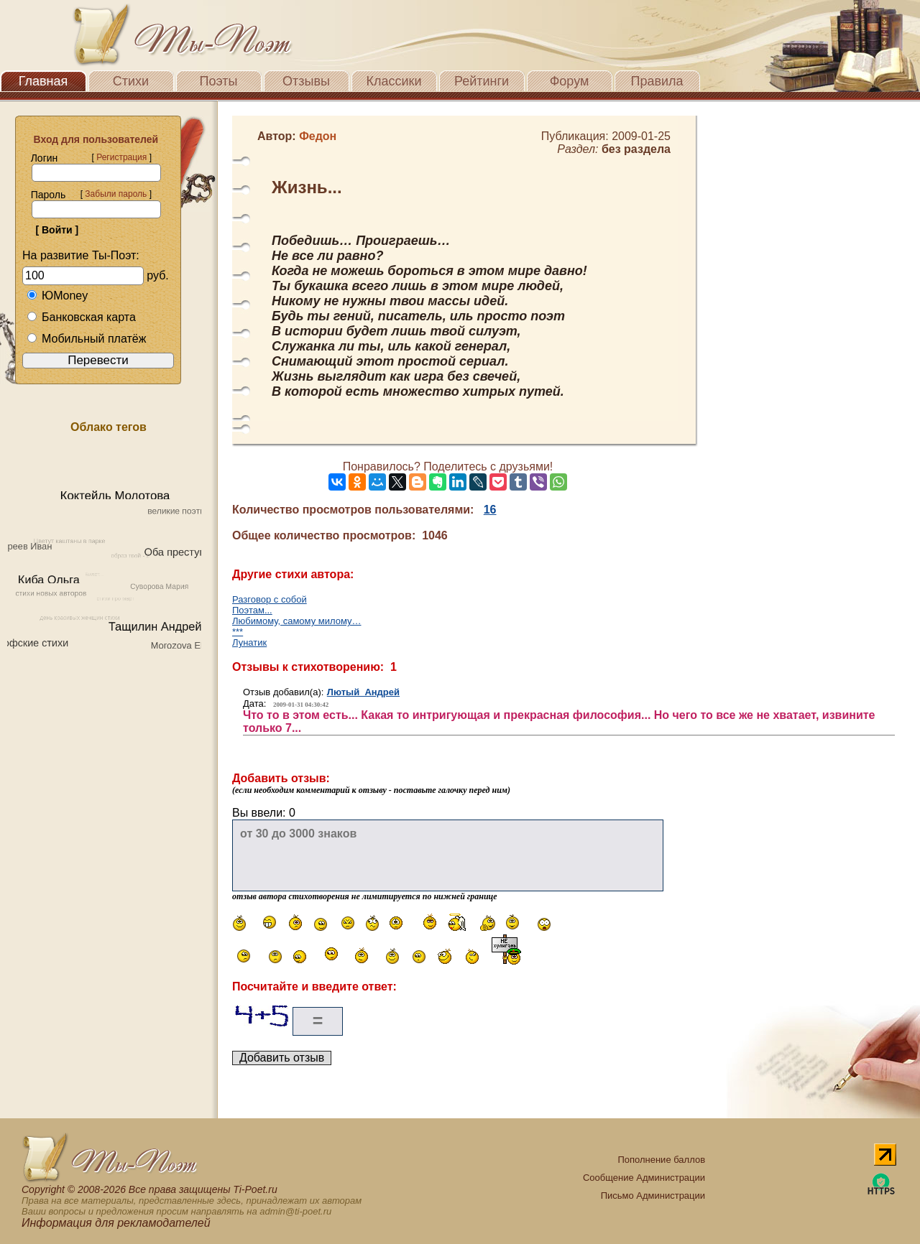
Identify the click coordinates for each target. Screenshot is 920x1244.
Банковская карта (81, 317)
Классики (394, 81)
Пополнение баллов (661, 1159)
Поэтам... (252, 610)
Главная (43, 81)
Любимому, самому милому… (297, 621)
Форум (569, 81)
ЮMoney (57, 295)
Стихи (131, 81)
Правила (656, 81)
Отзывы (306, 81)
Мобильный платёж (86, 339)
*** (237, 631)
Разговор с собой (269, 599)
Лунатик (249, 642)
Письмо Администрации (653, 1195)
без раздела (636, 149)
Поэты (219, 81)
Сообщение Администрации (644, 1177)
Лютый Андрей (363, 692)
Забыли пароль (116, 194)
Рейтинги (481, 81)
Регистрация (121, 157)
